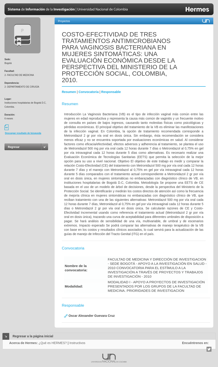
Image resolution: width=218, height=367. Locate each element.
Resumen (69, 92)
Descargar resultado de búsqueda (23, 133)
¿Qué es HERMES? (53, 343)
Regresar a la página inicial (33, 336)
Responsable (111, 92)
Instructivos (77, 343)
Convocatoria (88, 92)
